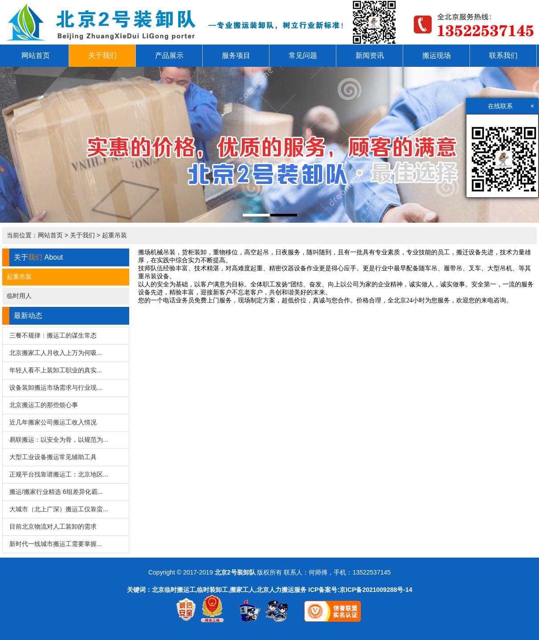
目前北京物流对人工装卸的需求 (53, 526)
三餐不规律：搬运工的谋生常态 (53, 335)
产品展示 (169, 55)
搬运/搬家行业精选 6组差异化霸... (55, 491)
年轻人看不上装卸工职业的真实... (55, 370)
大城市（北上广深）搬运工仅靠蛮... (58, 509)
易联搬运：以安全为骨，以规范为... (58, 439)
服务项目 (236, 55)
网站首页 (35, 55)
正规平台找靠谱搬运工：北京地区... (58, 474)
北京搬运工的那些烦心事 (43, 404)
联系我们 (503, 55)
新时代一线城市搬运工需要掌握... (55, 543)
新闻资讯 (369, 55)
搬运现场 (436, 55)
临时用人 (19, 295)
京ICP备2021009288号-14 (375, 589)
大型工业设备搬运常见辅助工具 (53, 457)
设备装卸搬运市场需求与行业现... (55, 387)
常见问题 (303, 55)
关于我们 (102, 55)
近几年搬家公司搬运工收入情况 (53, 422)
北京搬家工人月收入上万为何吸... (55, 352)
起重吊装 (114, 235)
